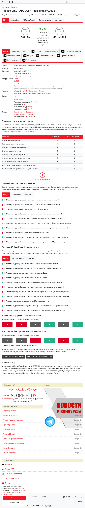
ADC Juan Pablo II (62, 253)
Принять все (14, 497)
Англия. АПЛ (8, 469)
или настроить (14, 502)
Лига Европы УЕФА (10, 478)
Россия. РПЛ (8, 464)
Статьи (43, 496)
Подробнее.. (78, 15)
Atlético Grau (60, 189)
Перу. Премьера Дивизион (24, 65)
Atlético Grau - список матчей (13, 356)
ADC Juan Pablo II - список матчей (39, 356)
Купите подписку (8, 399)
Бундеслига (7, 483)
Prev (46, 408)
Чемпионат (58, 20)
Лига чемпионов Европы (12, 474)
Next (80, 408)
